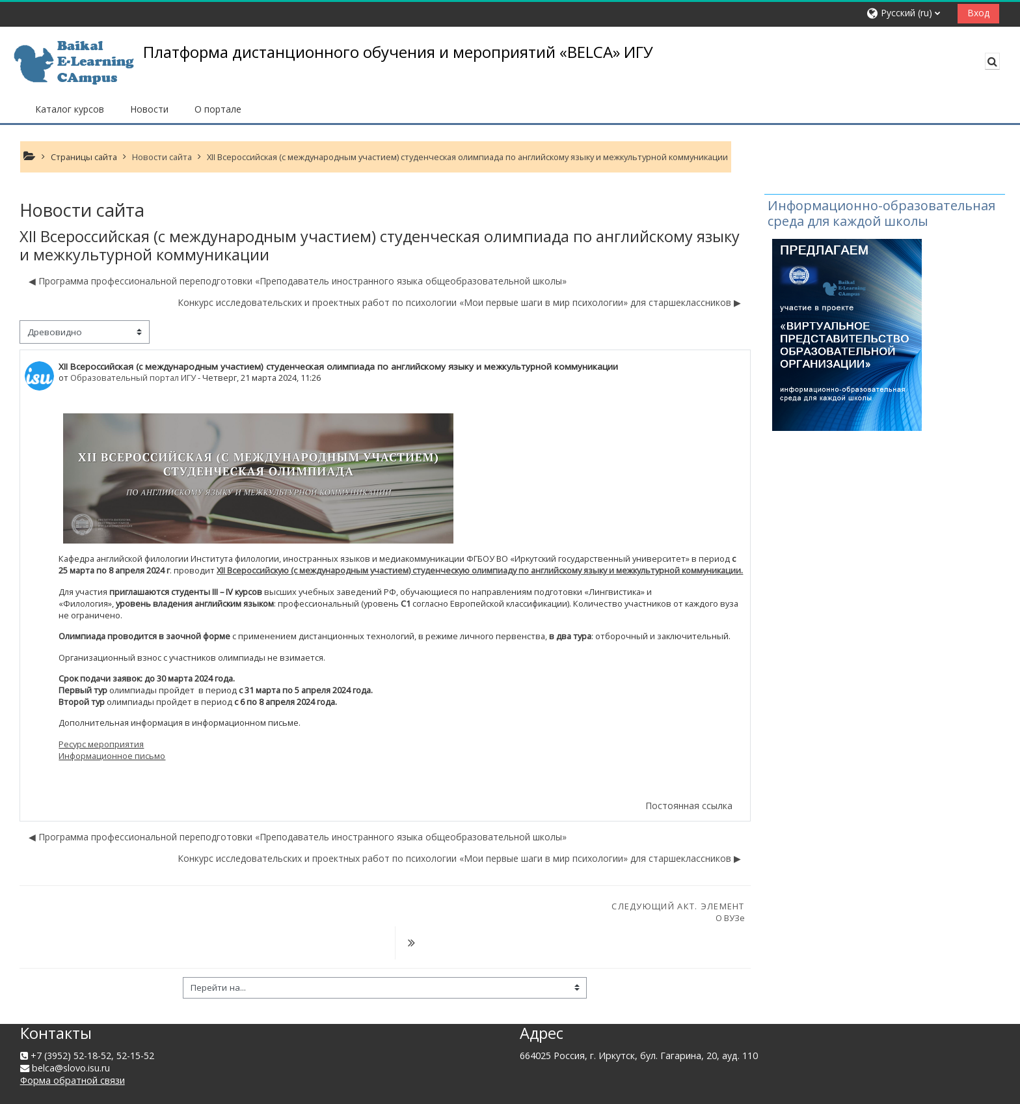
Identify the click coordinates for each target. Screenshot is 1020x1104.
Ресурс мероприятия (101, 744)
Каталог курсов (69, 109)
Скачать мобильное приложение (199, 1090)
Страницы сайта (84, 157)
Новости (149, 109)
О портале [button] (218, 109)
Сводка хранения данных (76, 1090)
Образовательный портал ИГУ (133, 377)
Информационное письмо (112, 756)
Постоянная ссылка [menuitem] (688, 805)
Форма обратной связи (72, 1048)
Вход (978, 13)
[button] (907, 13)
